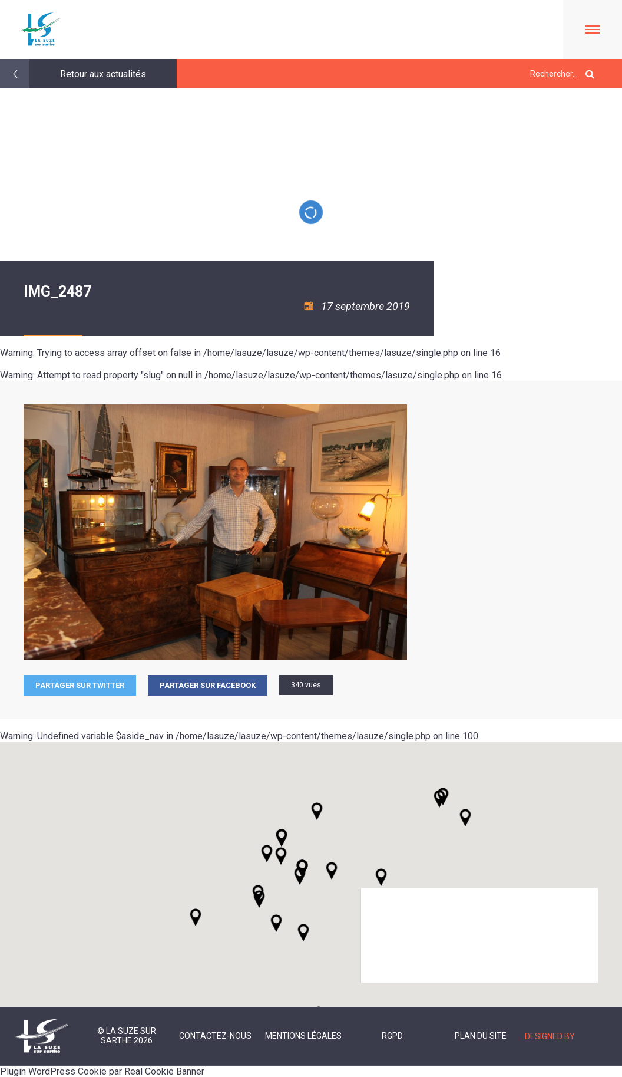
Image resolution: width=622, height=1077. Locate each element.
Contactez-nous (215, 1035)
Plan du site (481, 1035)
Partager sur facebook (208, 685)
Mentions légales (303, 1035)
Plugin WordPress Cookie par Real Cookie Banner (102, 1071)
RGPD (392, 1035)
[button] (331, 871)
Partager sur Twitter (79, 685)
